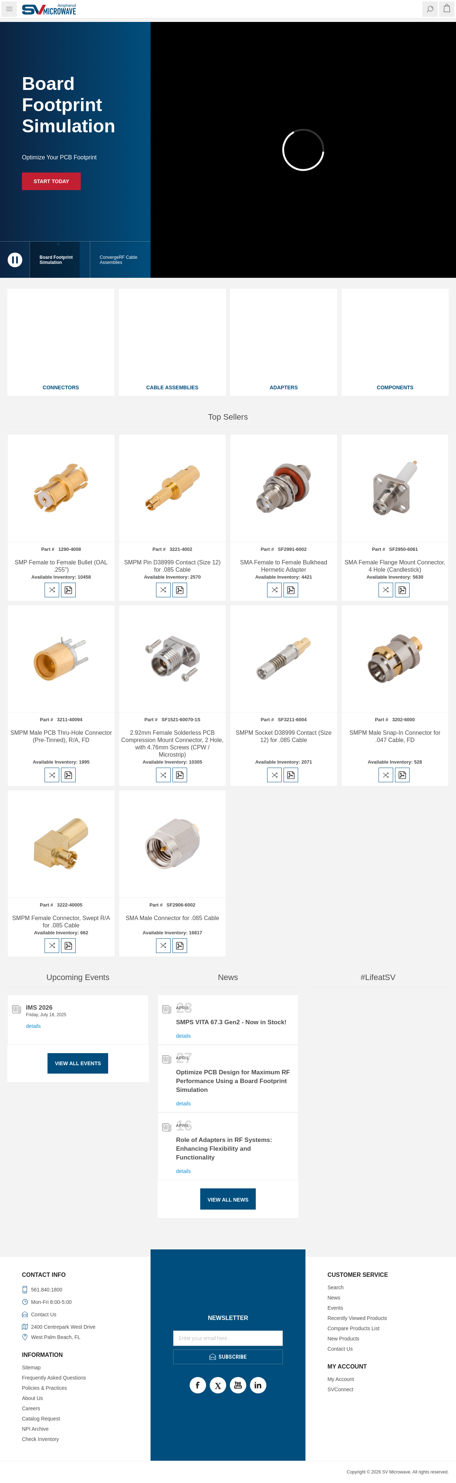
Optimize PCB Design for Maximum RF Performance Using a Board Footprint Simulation (233, 1081)
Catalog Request (41, 1419)
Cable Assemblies (172, 387)
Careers (31, 1408)
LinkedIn (258, 1385)
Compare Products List (353, 1328)
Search (335, 1287)
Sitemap (31, 1367)
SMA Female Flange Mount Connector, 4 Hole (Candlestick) (395, 566)
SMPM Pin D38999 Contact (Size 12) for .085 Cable (172, 566)
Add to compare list (52, 590)
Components (395, 387)
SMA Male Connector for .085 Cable (172, 918)
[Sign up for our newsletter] (228, 1338)
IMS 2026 (39, 1007)
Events (335, 1308)
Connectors (61, 387)
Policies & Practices (44, 1388)
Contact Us (340, 1349)
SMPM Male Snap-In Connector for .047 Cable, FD (394, 736)
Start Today (51, 181)
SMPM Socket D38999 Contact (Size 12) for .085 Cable (283, 736)
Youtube (238, 1385)
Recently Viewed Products (357, 1318)
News (333, 1298)
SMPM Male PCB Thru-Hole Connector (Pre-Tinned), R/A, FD (61, 736)
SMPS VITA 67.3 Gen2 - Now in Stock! (231, 1022)
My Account (340, 1379)
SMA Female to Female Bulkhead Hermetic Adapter (283, 566)
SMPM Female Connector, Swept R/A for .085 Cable (61, 921)
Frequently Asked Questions (54, 1378)
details (33, 1026)
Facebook (198, 1385)
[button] (120, 260)
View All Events (78, 1063)
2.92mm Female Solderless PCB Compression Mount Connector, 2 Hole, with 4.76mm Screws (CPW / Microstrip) (172, 744)
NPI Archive (35, 1429)
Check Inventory (40, 1439)
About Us (32, 1398)
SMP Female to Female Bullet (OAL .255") (61, 566)
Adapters (284, 387)
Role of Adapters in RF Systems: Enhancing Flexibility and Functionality (224, 1148)
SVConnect (340, 1389)
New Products (343, 1339)
